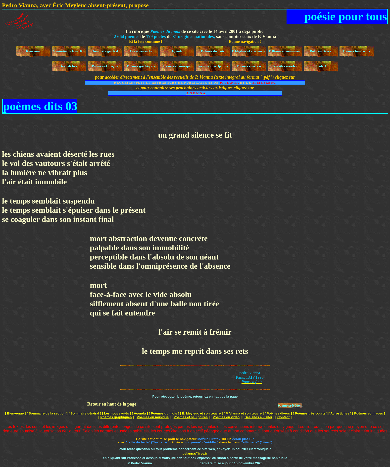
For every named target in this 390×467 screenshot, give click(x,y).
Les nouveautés (116, 413)
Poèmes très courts (310, 413)
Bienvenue (15, 413)
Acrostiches (339, 413)
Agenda (140, 413)
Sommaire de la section (47, 413)
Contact (283, 417)
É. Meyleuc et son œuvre (201, 413)
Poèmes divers (278, 413)
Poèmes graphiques (116, 417)
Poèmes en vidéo (226, 417)
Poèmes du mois (164, 413)
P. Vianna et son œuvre (244, 413)
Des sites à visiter (258, 417)
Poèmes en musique (153, 417)
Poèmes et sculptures (191, 417)
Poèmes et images (368, 413)
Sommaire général (84, 413)
